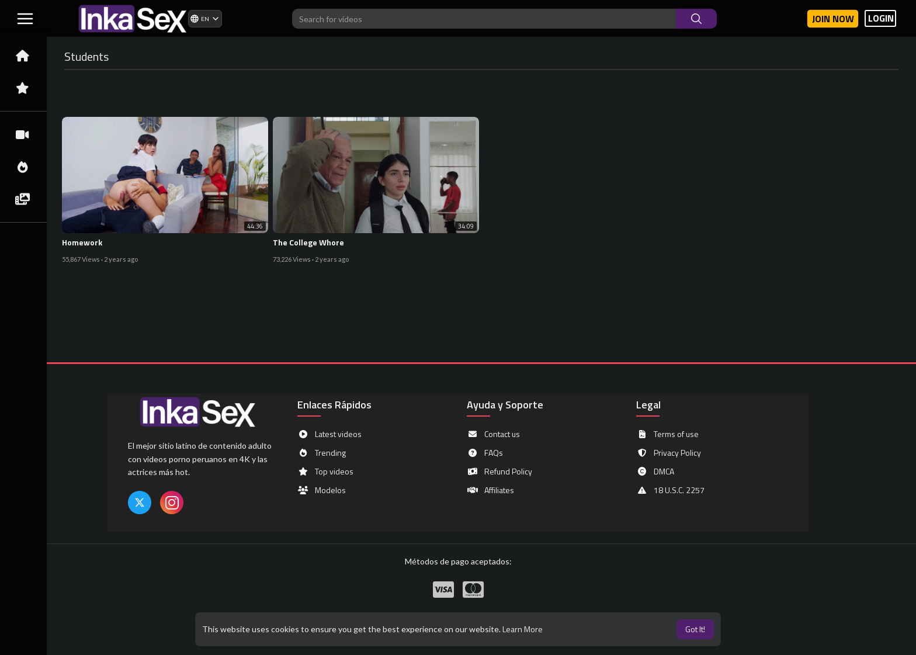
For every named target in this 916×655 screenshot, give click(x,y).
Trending (321, 453)
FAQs (485, 453)
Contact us (493, 434)
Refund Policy (499, 471)
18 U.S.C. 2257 (670, 490)
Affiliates (490, 490)
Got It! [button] (695, 629)
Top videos (325, 471)
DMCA (655, 471)
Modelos (321, 490)
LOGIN (881, 18)
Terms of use (667, 434)
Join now (833, 19)
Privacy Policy (668, 453)
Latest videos (329, 434)
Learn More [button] (522, 629)
